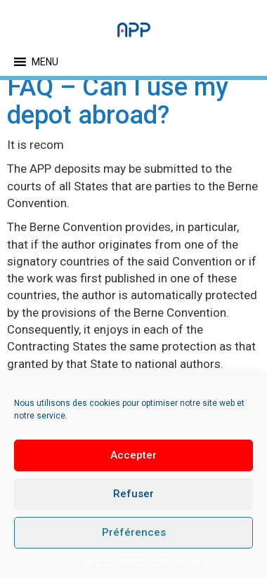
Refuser (133, 493)
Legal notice (176, 561)
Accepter (133, 455)
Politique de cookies (106, 561)
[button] (45, 62)
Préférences (134, 532)
